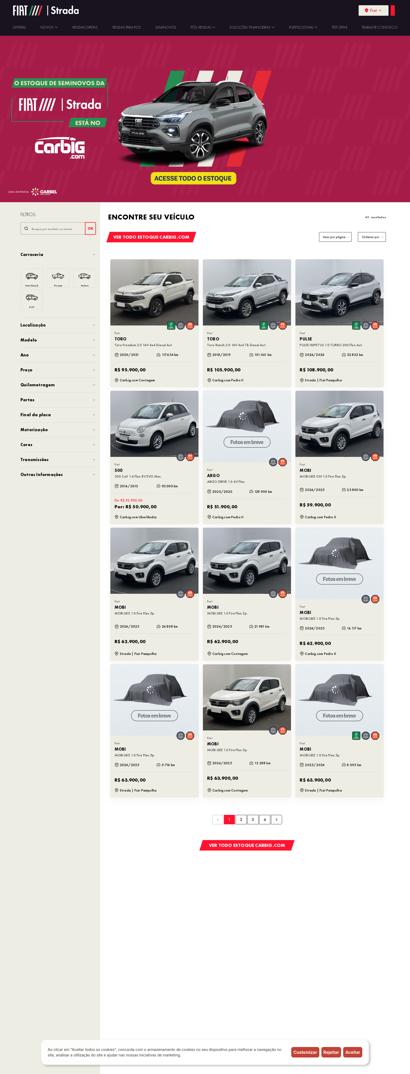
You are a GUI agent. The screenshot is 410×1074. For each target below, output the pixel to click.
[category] (335, 237)
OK (90, 228)
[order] (372, 237)
